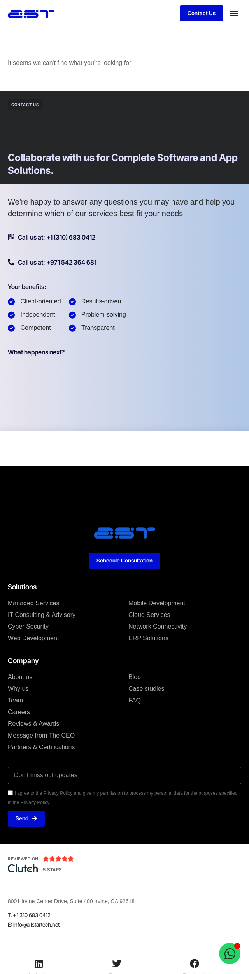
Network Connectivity (157, 626)
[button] (234, 13)
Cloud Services (149, 614)
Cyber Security (28, 626)
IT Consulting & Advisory (41, 614)
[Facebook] (194, 963)
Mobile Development (156, 603)
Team (15, 700)
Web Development (33, 638)
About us (20, 677)
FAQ (134, 700)
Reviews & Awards (33, 723)
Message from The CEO (41, 735)
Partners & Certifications (41, 747)
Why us (18, 688)
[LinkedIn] (39, 963)
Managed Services (34, 603)
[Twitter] (116, 963)
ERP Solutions (148, 638)
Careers (19, 712)
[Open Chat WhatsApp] (229, 953)
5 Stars (52, 869)
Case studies (146, 688)
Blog (134, 677)
